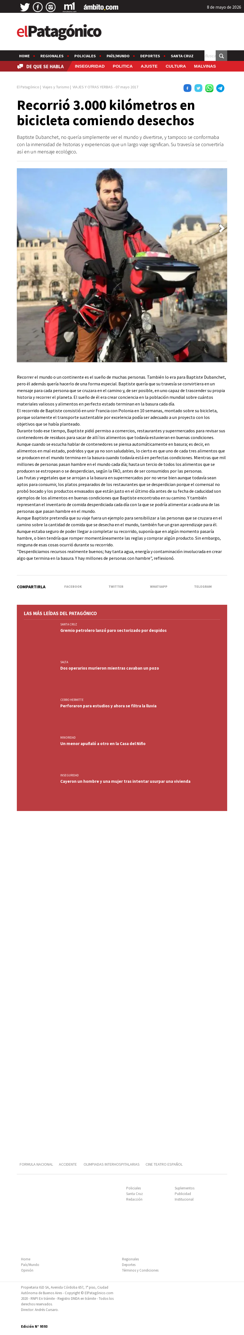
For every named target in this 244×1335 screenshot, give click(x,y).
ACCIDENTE (68, 1164)
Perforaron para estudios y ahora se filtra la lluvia (108, 705)
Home (24, 55)
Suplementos (184, 1188)
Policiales (85, 55)
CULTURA (176, 66)
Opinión (27, 1270)
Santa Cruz (182, 55)
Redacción (134, 1199)
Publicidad (183, 1193)
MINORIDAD (68, 737)
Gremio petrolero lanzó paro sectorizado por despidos (113, 630)
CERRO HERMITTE (72, 700)
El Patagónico (28, 86)
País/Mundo (118, 55)
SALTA (64, 662)
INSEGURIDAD (90, 66)
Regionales (52, 55)
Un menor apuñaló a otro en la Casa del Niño (103, 743)
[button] (222, 228)
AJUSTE (149, 66)
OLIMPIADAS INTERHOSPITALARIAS (112, 1164)
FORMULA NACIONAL (36, 1164)
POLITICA (123, 66)
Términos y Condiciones (140, 1270)
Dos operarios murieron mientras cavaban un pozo (109, 668)
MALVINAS (205, 66)
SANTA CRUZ (68, 624)
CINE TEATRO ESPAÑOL (164, 1164)
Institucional (184, 1199)
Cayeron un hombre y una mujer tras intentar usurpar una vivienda (125, 781)
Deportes (150, 55)
